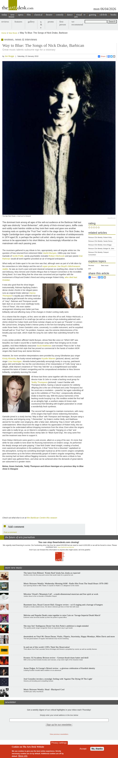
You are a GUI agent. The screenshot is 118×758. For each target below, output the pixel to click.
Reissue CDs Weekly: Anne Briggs (100, 245)
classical (38, 14)
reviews (5, 21)
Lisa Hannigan (15, 361)
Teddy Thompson (39, 382)
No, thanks (97, 749)
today (4, 14)
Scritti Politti (17, 256)
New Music (13, 33)
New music (105, 265)
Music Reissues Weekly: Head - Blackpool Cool (44, 689)
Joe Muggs (9, 56)
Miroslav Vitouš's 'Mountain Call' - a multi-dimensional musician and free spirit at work (61, 594)
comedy (60, 14)
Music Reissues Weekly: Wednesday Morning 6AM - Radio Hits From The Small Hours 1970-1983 (66, 583)
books (113, 14)
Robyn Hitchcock (57, 256)
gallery (31, 21)
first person (62, 23)
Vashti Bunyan (49, 253)
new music (11, 15)
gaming (92, 14)
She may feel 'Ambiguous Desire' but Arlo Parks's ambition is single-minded (56, 626)
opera (20, 14)
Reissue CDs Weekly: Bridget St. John (101, 248)
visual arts (78, 15)
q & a (41, 24)
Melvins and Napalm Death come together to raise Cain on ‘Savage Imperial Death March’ (62, 615)
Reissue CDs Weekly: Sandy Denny (100, 241)
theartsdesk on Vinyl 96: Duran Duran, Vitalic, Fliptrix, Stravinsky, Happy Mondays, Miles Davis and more (69, 636)
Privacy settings (59, 743)
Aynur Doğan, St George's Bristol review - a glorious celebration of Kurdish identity (59, 668)
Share (101, 56)
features (18, 21)
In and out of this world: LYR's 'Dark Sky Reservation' (47, 647)
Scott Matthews (44, 345)
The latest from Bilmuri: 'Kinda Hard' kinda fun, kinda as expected (52, 573)
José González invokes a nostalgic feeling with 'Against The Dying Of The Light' (58, 679)
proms (51, 21)
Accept (83, 749)
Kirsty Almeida (9, 358)
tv (85, 14)
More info (23, 756)
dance (70, 14)
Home (3, 33)
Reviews (91, 265)
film (29, 14)
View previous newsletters (59, 734)
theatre (49, 14)
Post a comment (10, 532)
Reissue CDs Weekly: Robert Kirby (100, 237)
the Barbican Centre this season (42, 517)
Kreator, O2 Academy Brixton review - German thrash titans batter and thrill (56, 657)
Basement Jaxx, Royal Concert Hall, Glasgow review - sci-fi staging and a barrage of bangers (63, 604)
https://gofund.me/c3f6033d (66, 547)
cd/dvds (103, 14)
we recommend (77, 23)
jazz (89, 268)
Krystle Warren (48, 358)
